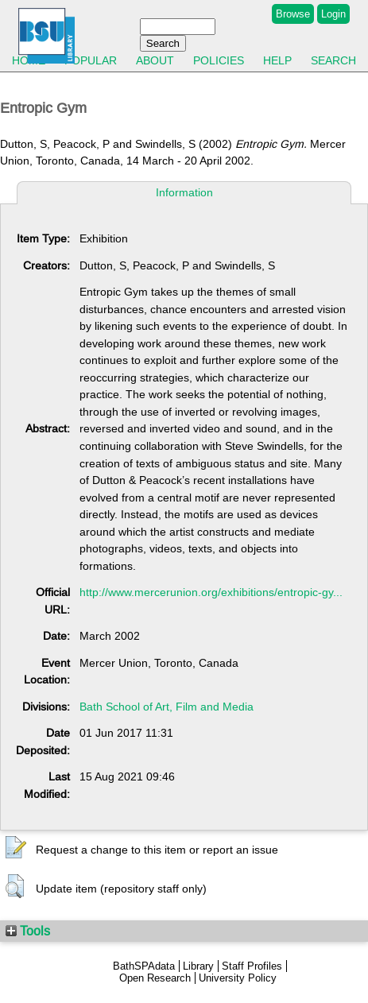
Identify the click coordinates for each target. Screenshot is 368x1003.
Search (333, 60)
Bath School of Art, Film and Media (166, 706)
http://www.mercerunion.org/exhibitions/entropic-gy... (211, 592)
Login (333, 14)
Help (277, 60)
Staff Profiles (252, 966)
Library (198, 966)
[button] (16, 848)
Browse (293, 14)
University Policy (238, 978)
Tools (28, 931)
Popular (90, 60)
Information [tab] (184, 192)
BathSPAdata (144, 966)
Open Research (155, 978)
